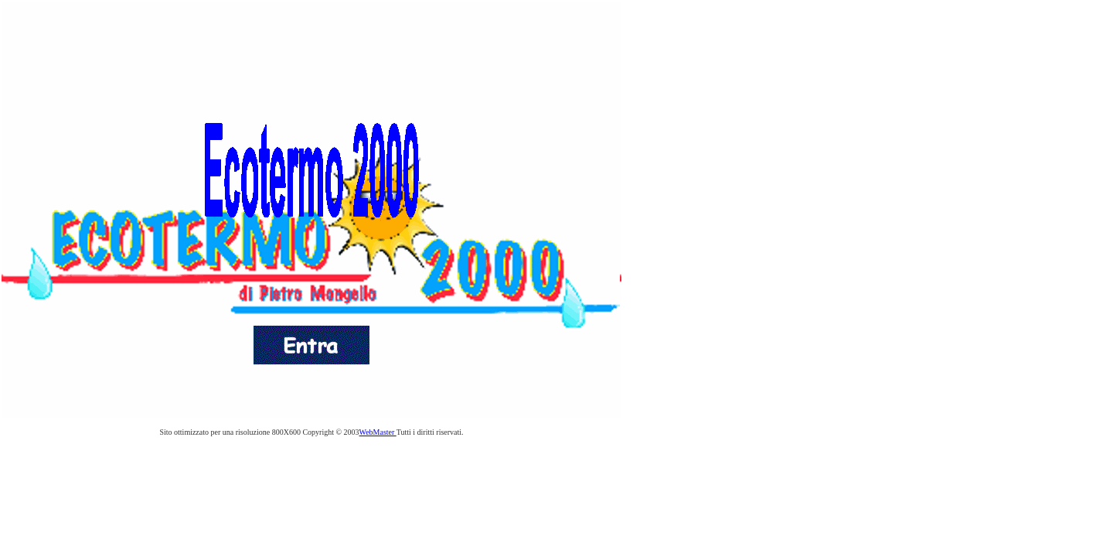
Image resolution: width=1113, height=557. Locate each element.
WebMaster (378, 432)
